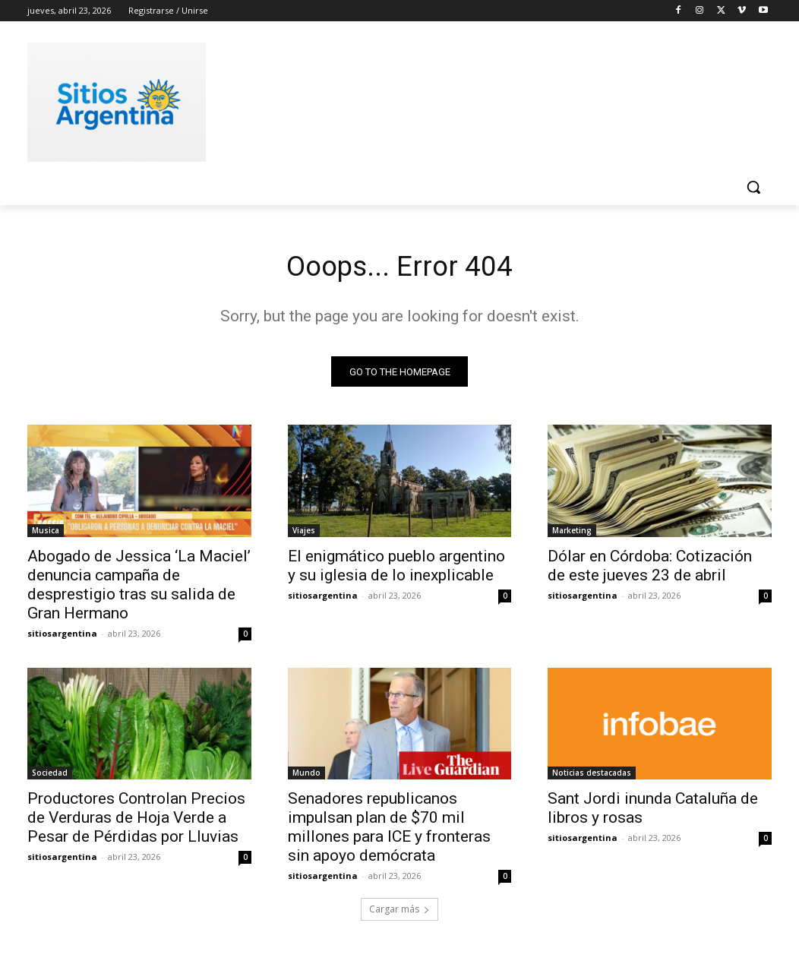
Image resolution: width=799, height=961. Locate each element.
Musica (45, 533)
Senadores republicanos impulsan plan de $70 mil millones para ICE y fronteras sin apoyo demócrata (389, 830)
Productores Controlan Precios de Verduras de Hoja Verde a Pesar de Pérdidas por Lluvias (136, 821)
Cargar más (399, 912)
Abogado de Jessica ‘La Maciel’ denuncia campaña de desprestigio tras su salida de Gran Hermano (139, 587)
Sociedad (50, 776)
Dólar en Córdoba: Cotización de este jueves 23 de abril (650, 568)
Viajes (303, 533)
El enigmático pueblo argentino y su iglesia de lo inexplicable (396, 568)
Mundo (306, 776)
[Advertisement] (383, 99)
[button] (753, 187)
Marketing (572, 533)
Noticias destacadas (591, 776)
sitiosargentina (62, 636)
